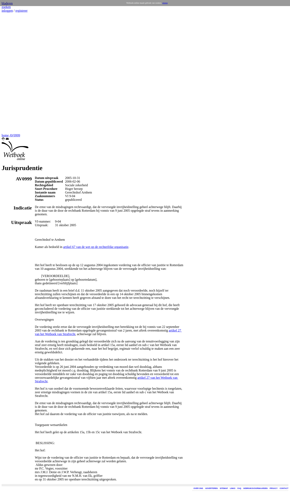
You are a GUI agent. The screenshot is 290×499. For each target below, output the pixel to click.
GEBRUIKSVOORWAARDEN (255, 488)
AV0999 (14, 135)
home (5, 135)
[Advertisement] (14, 73)
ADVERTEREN (211, 488)
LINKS (232, 488)
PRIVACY (274, 488)
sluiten (165, 3)
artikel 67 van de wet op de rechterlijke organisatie (95, 247)
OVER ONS (198, 488)
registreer (21, 10)
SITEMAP (224, 488)
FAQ (239, 488)
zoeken (6, 7)
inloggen (7, 10)
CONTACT (284, 488)
